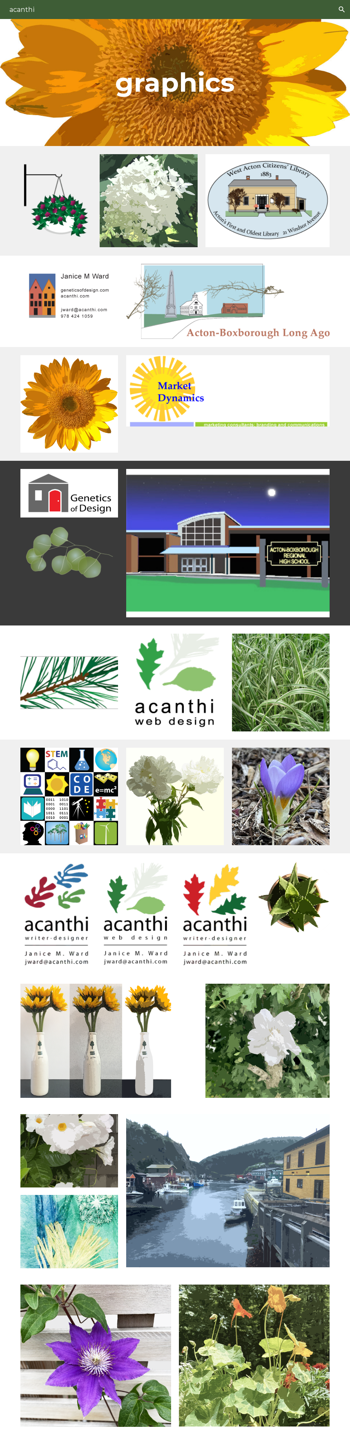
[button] (342, 9)
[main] (175, 82)
